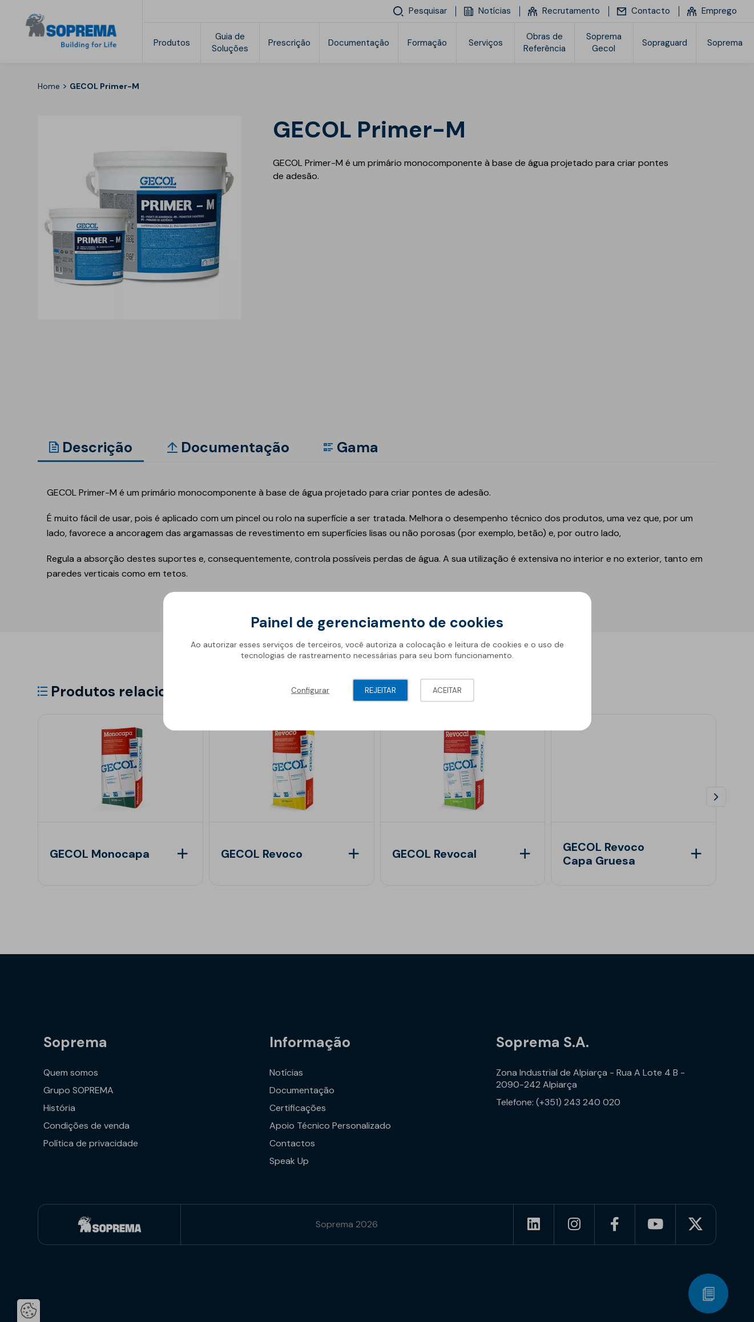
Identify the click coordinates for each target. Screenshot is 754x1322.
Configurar (310, 690)
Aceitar (447, 690)
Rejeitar (380, 690)
